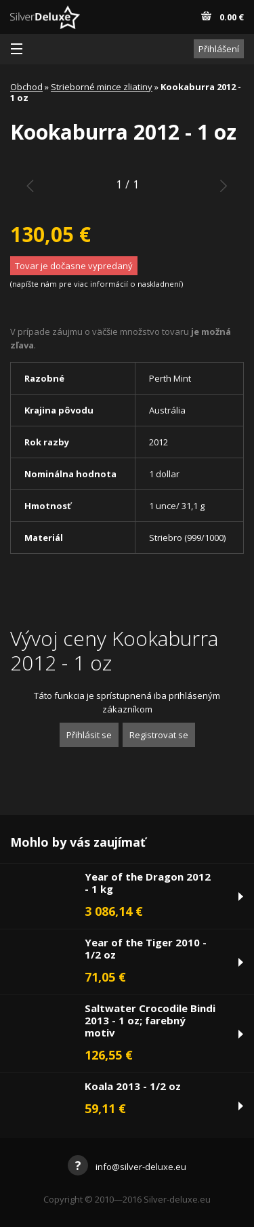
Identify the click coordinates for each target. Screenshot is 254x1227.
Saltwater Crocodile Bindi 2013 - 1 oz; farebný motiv (150, 1020)
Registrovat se (158, 735)
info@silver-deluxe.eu (127, 1167)
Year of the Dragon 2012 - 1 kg (148, 883)
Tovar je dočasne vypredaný (74, 266)
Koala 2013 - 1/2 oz (133, 1086)
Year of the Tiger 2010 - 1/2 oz (146, 948)
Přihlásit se (89, 735)
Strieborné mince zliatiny (101, 87)
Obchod (26, 87)
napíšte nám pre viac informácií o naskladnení (96, 284)
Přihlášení (218, 49)
